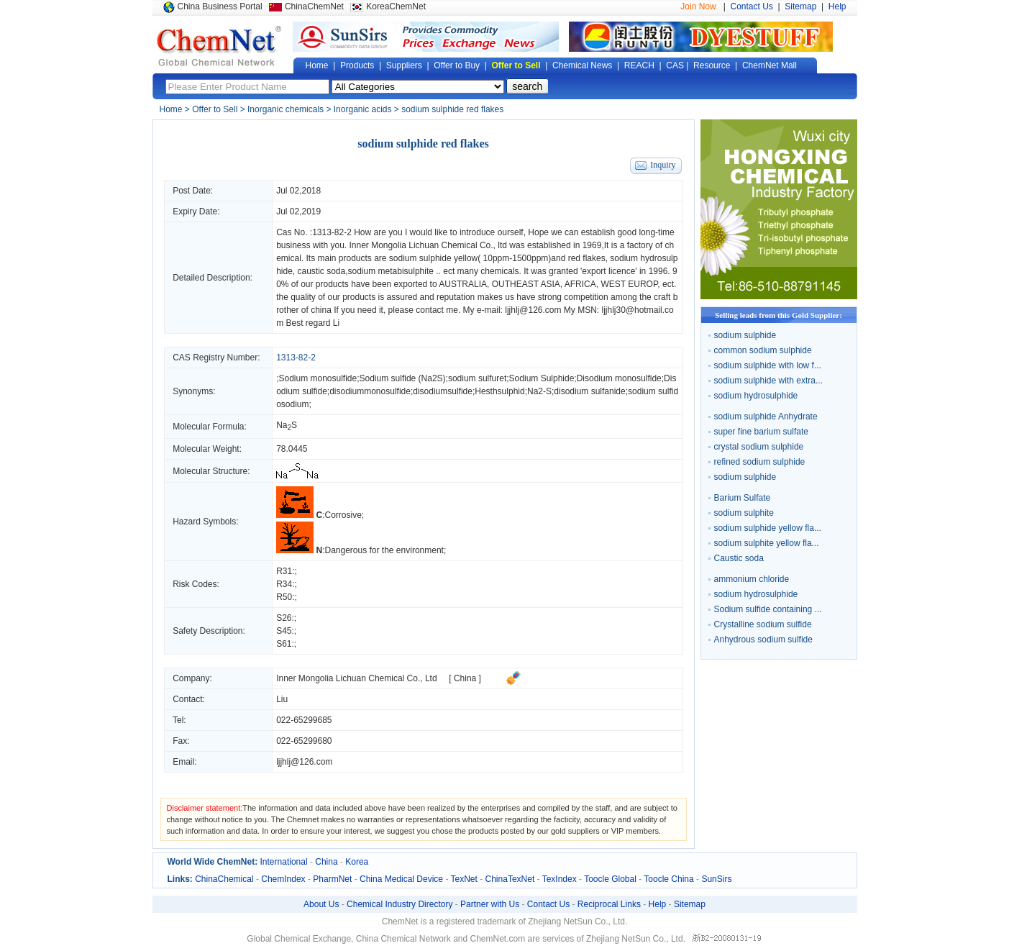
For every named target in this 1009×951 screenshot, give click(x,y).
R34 (284, 584)
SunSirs (716, 879)
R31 (284, 571)
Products (357, 65)
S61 (283, 644)
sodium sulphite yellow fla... (766, 543)
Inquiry (662, 165)
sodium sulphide (745, 335)
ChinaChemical (224, 879)
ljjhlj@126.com (304, 762)
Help (837, 6)
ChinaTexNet (510, 879)
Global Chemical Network (219, 46)
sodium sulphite (744, 513)
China (326, 862)
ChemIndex (283, 879)
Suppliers (404, 65)
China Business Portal (220, 6)
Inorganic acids (363, 109)
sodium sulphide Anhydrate (766, 416)
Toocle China (668, 879)
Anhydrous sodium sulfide (763, 639)
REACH (639, 65)
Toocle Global (610, 879)
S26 (283, 618)
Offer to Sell (516, 65)
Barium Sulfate (742, 498)
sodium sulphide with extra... (768, 381)
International (284, 862)
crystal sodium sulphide (759, 447)
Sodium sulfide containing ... (768, 609)
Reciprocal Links (609, 904)
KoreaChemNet (396, 6)
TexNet (464, 879)
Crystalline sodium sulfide (763, 624)
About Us (321, 904)
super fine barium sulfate (761, 432)
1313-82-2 (332, 232)
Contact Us (752, 6)
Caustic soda (739, 558)
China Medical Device (401, 879)
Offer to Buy (457, 65)
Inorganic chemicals (285, 109)
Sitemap (800, 6)
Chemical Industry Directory (399, 904)
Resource (711, 65)
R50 (284, 597)
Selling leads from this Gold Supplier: (778, 315)
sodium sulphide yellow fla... (767, 528)
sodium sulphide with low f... (767, 365)
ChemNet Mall (769, 65)
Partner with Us (489, 904)
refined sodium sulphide (759, 462)
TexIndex (559, 879)
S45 (283, 631)
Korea (356, 862)
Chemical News (582, 65)
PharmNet (332, 879)
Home (317, 65)
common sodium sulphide (763, 350)
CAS (675, 65)
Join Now (698, 6)
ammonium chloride (752, 579)
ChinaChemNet (314, 6)
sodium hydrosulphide (756, 396)
